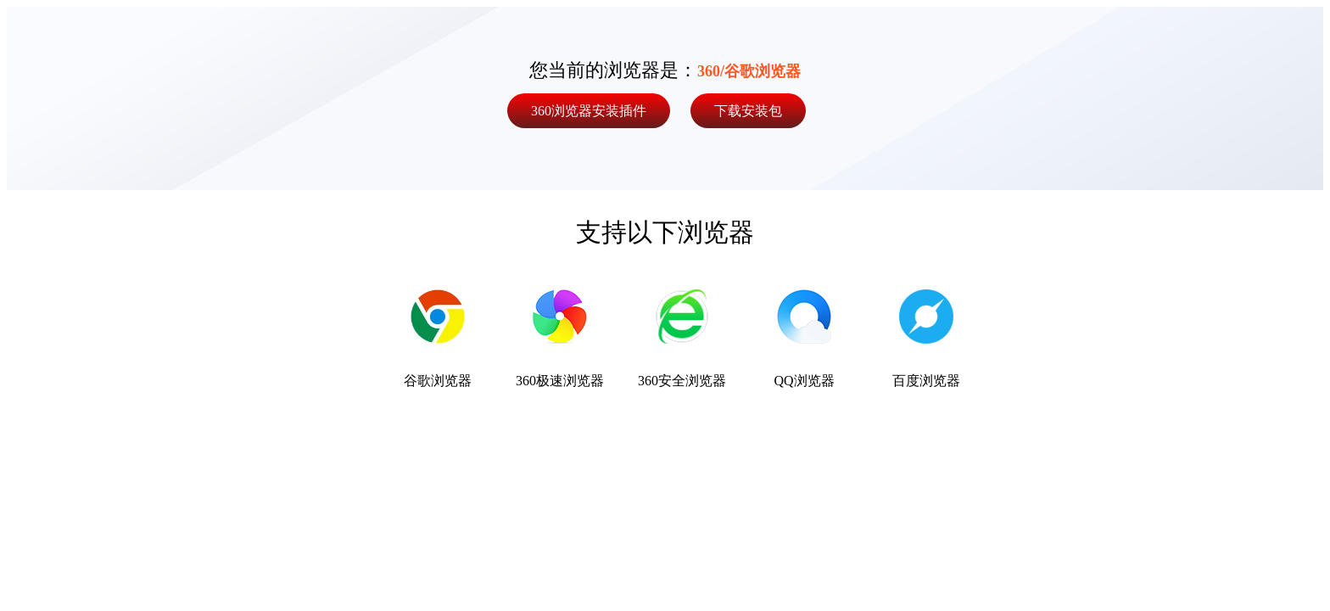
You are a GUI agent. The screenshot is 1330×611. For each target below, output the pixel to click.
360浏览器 (588, 111)
